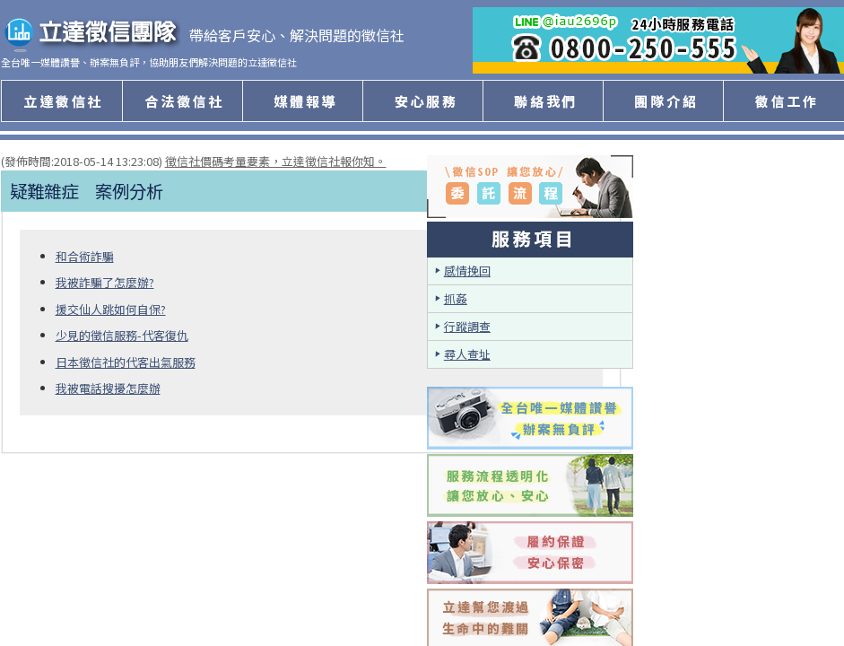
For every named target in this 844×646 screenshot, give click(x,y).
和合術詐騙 (85, 256)
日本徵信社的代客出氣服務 (126, 362)
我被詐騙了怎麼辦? (105, 282)
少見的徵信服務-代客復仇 (122, 335)
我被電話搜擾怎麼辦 (108, 388)
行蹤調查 (467, 326)
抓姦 (455, 298)
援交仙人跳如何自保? (111, 309)
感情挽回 (467, 270)
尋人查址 (467, 353)
